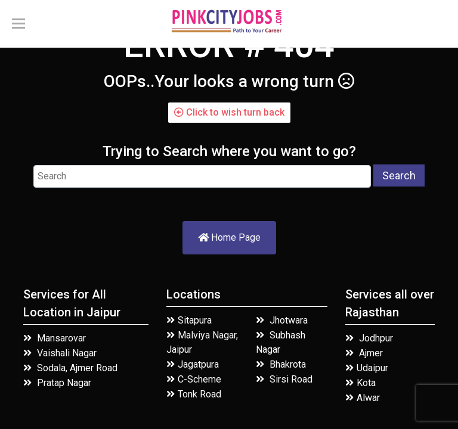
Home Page (229, 237)
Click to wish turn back (229, 112)
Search (399, 175)
